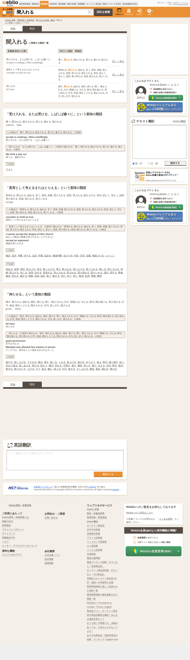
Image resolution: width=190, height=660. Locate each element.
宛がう (43, 365)
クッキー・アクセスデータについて (19, 545)
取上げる (14, 272)
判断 (20, 255)
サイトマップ (8, 533)
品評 (14, 255)
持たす (87, 365)
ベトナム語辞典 (94, 549)
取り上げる (49, 269)
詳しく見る (118, 61)
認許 (106, 272)
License (92, 486)
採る (39, 269)
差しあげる (25, 365)
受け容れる (83, 272)
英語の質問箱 (93, 558)
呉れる (58, 365)
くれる (62, 362)
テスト (9, 169)
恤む (50, 368)
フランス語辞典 (94, 537)
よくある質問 (165, 518)
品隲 (88, 255)
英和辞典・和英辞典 (25, 20)
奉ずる (9, 368)
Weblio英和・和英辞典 (20, 505)
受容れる (47, 272)
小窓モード (119, 11)
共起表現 (53, 4)
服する (23, 275)
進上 (99, 362)
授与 (105, 362)
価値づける (98, 255)
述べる (57, 368)
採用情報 (49, 563)
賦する (9, 362)
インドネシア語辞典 (97, 541)
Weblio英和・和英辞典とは (15, 517)
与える (101, 365)
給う (121, 362)
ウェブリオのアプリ (12, 554)
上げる (30, 368)
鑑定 (8, 255)
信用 (30, 272)
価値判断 (57, 255)
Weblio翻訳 (179, 121)
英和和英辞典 (24, 4)
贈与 (51, 365)
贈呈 (92, 368)
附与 (114, 365)
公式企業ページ (52, 554)
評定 (82, 255)
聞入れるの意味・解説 (45, 20)
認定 (42, 275)
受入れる (71, 272)
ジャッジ (110, 255)
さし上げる (82, 368)
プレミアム (129, 14)
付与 (64, 368)
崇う (75, 275)
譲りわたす (20, 368)
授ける (35, 365)
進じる (53, 362)
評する (27, 255)
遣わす (105, 368)
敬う (49, 275)
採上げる (31, 269)
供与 (108, 365)
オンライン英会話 (93, 4)
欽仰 (87, 275)
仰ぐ (69, 275)
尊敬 (93, 275)
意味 (12, 28)
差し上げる (20, 362)
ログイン (139, 14)
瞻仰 (99, 275)
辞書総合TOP (8, 537)
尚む (63, 275)
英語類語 (44, 4)
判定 (76, 255)
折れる (15, 275)
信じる (23, 272)
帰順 (30, 275)
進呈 (98, 368)
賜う (94, 365)
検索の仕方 (7, 521)
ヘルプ (5, 541)
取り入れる (92, 269)
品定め (47, 255)
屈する (113, 272)
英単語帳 (62, 4)
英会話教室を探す (130, 4)
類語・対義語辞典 (95, 513)
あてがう (90, 362)
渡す (46, 362)
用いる (102, 269)
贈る (40, 362)
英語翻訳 (81, 4)
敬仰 (81, 275)
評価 (40, 255)
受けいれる (96, 272)
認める (9, 269)
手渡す (66, 365)
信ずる (38, 272)
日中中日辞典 (93, 529)
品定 (34, 255)
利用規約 (6, 525)
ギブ (38, 368)
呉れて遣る (12, 365)
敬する (56, 275)
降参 (120, 272)
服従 (8, 275)
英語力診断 (71, 4)
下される (32, 362)
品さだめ (68, 255)
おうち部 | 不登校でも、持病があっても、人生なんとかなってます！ (102, 627)
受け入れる (60, 272)
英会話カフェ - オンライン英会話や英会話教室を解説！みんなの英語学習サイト (102, 615)
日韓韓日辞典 (93, 533)
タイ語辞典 (92, 545)
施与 (120, 365)
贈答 (80, 365)
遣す (73, 365)
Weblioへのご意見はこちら (139, 512)
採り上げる (79, 269)
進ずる (71, 368)
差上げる (71, 362)
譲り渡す (113, 362)
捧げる (113, 368)
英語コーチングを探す (112, 4)
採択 (22, 269)
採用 (16, 269)
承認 (37, 275)
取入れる (66, 269)
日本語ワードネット (43, 486)
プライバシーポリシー (13, 529)
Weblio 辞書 (10, 20)
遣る (44, 368)
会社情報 (49, 559)
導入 (58, 269)
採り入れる (113, 269)
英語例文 (35, 4)
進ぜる (81, 362)
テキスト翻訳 (145, 121)
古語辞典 (91, 553)
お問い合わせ (51, 517)
